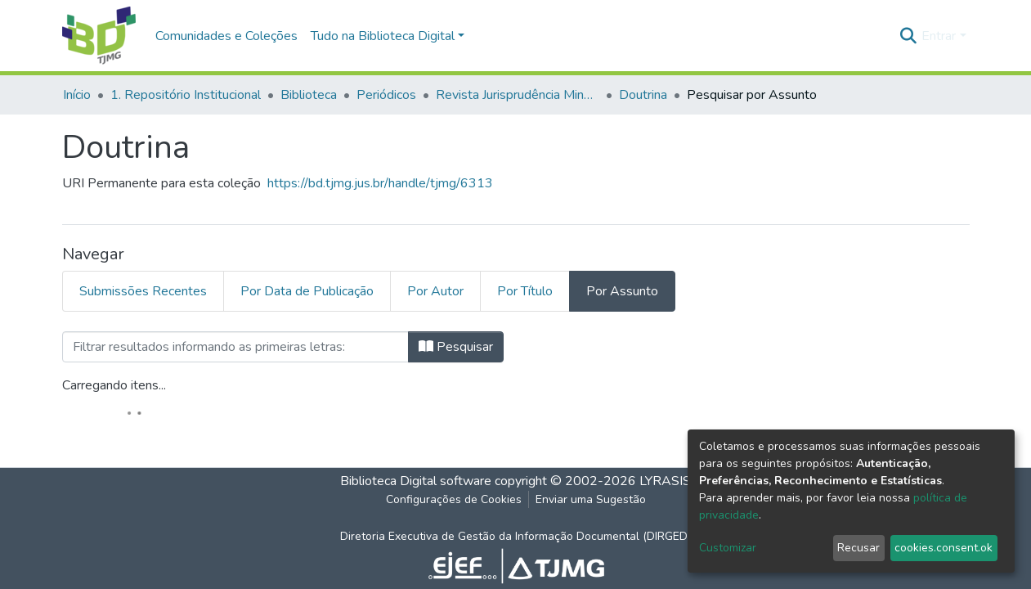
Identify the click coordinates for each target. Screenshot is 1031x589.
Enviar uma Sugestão (591, 499)
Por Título (525, 291)
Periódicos (386, 95)
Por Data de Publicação (307, 291)
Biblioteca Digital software (415, 481)
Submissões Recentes (143, 291)
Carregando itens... (114, 385)
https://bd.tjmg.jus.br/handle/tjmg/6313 (380, 183)
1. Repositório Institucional (185, 95)
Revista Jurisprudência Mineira (517, 95)
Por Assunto (622, 291)
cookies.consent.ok (943, 547)
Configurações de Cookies (454, 499)
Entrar (938, 36)
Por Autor (435, 291)
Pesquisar (456, 347)
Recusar (858, 547)
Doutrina (643, 95)
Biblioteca (308, 95)
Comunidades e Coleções (226, 36)
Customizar (727, 547)
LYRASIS (665, 481)
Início (77, 95)
